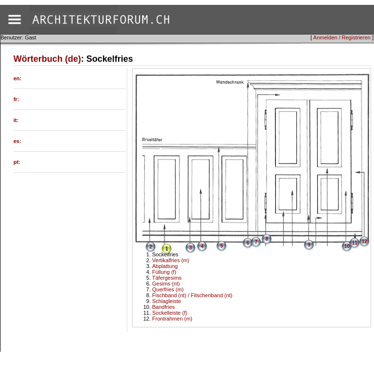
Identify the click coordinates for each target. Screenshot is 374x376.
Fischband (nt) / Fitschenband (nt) (192, 295)
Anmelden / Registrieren (342, 37)
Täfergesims (167, 278)
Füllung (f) (164, 272)
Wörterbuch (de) (47, 59)
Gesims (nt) (166, 283)
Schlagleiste (166, 301)
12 (364, 241)
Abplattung (165, 266)
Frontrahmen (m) (172, 319)
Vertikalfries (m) (170, 260)
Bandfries (163, 307)
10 (347, 246)
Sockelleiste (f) (169, 313)
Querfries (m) (168, 289)
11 (354, 243)
